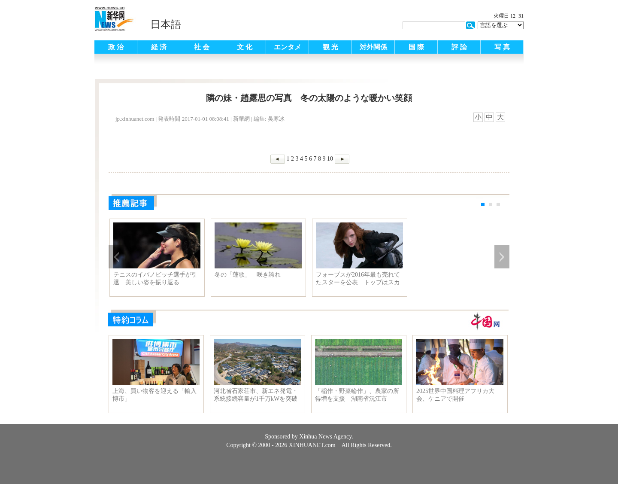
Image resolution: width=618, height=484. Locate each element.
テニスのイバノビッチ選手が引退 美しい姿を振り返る (155, 278)
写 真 (502, 47)
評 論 (459, 47)
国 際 (416, 47)
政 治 (116, 47)
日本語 (165, 24)
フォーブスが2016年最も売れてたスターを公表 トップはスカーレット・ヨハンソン (358, 278)
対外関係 (373, 47)
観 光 (330, 47)
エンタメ (287, 47)
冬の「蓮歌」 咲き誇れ (248, 274)
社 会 (201, 47)
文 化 (244, 47)
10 (330, 158)
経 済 (159, 47)
